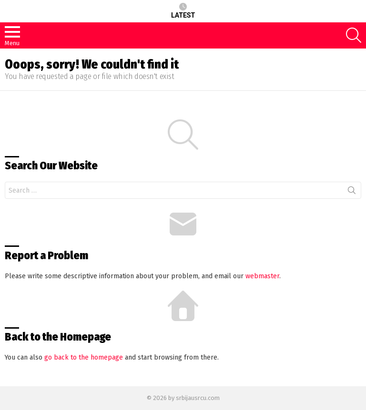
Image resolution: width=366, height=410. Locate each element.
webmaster (262, 276)
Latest (183, 11)
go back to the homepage (83, 357)
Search (351, 192)
